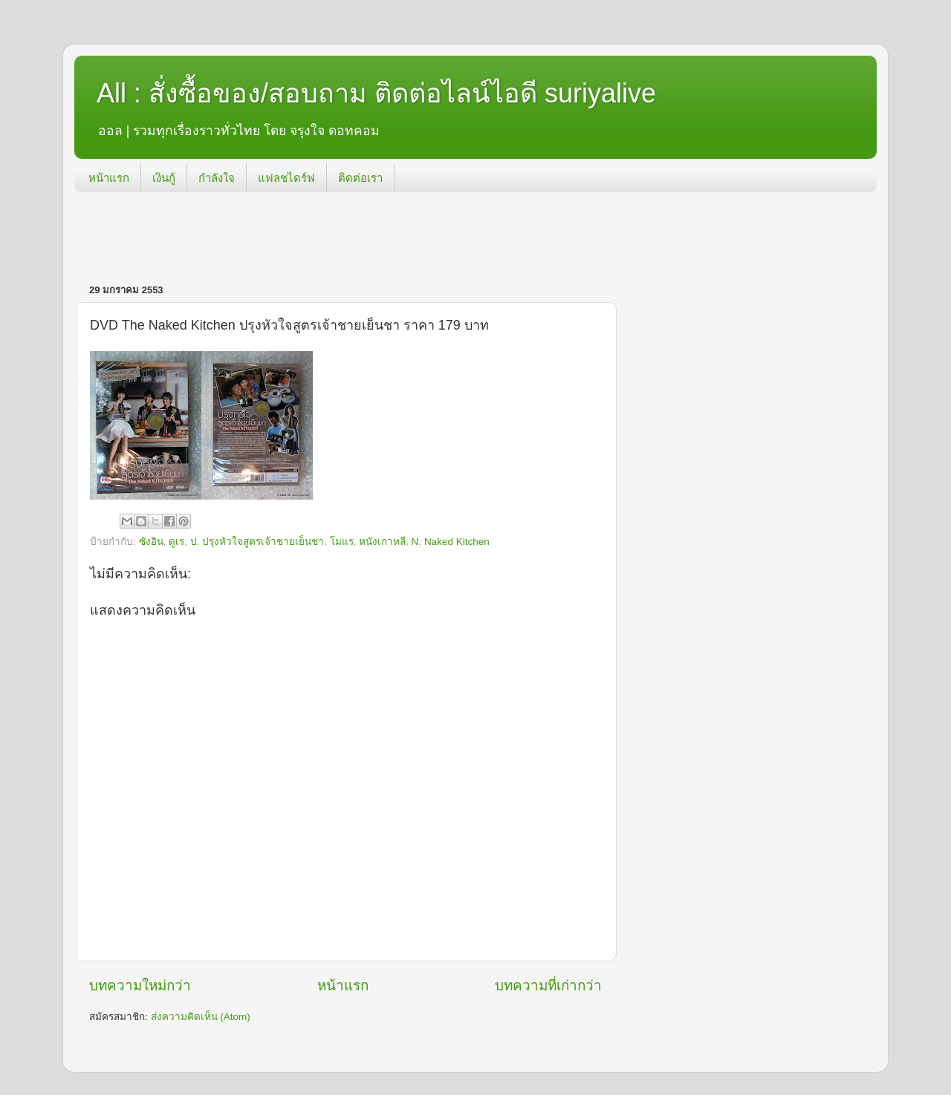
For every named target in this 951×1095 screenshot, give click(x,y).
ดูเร (176, 541)
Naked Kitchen (457, 541)
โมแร (342, 541)
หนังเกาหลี (382, 541)
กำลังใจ (216, 177)
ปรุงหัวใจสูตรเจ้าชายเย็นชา (263, 541)
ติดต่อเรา (360, 177)
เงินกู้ (163, 177)
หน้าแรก (108, 177)
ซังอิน (151, 541)
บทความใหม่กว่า (140, 985)
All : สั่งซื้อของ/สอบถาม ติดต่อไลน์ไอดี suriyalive (376, 93)
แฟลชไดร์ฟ (286, 177)
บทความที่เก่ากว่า (548, 985)
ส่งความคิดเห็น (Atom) (200, 1016)
